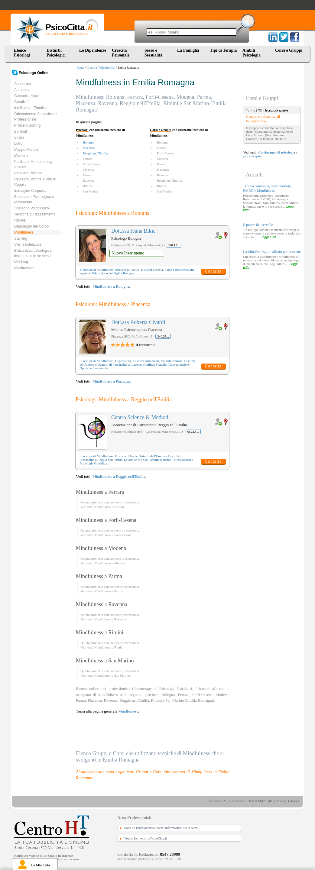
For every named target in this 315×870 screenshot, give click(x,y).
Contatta (213, 271)
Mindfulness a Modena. (110, 563)
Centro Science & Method (139, 417)
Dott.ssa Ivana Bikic (133, 231)
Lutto (18, 143)
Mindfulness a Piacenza (111, 381)
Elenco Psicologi (22, 52)
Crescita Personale (120, 52)
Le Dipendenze (92, 50)
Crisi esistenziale (27, 244)
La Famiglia (189, 50)
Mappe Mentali (26, 149)
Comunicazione (26, 96)
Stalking (20, 238)
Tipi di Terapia (223, 50)
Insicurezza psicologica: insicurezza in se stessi (33, 253)
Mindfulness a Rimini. (109, 647)
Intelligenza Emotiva (30, 108)
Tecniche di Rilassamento (34, 214)
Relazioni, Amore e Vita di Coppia (35, 182)
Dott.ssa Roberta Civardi (138, 322)
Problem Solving (27, 125)
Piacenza (89, 148)
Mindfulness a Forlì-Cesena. (113, 535)
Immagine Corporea (30, 191)
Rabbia (20, 220)
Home (80, 67)
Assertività (22, 84)
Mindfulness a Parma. (108, 591)
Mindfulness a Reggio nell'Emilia (119, 476)
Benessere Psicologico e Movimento (34, 199)
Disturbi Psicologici (56, 52)
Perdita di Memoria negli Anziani (33, 164)
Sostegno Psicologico (31, 208)
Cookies (293, 801)
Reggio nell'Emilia (95, 153)
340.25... (163, 336)
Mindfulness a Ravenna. (110, 619)
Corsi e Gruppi (288, 50)
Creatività (22, 102)
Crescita (92, 67)
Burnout (20, 131)
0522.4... (193, 431)
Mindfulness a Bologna (111, 286)
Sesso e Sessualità (153, 52)
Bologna (88, 142)
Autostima (22, 90)
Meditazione (24, 268)
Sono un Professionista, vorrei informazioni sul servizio (161, 828)
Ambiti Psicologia (251, 52)
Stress (19, 137)
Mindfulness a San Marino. (112, 675)
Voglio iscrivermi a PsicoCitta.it (145, 838)
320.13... (174, 245)
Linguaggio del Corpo (31, 226)
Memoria (21, 156)
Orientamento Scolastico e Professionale (35, 116)
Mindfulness (107, 67)
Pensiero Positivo (28, 173)
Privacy (281, 801)
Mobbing (21, 262)
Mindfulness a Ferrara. (109, 507)
